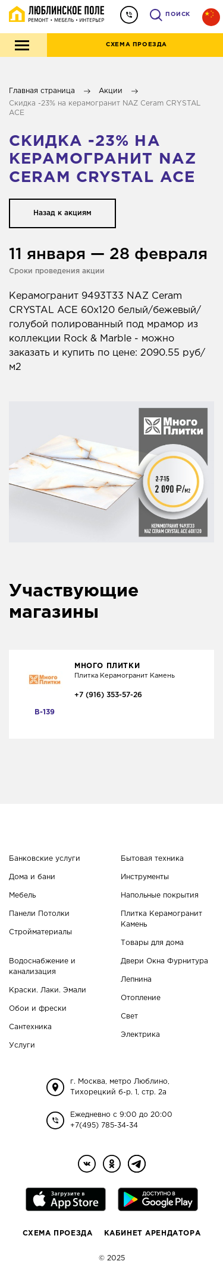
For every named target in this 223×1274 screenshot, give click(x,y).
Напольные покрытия (160, 895)
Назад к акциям (62, 213)
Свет (129, 1016)
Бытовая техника (152, 858)
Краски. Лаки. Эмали (47, 990)
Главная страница (42, 91)
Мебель (22, 895)
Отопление (141, 998)
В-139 (44, 712)
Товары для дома (152, 943)
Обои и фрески (38, 1008)
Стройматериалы (40, 932)
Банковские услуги (44, 858)
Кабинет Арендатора (152, 1233)
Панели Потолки (39, 914)
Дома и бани (32, 877)
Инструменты (145, 877)
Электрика (140, 1035)
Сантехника (30, 1027)
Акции (111, 91)
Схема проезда (58, 1233)
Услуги (22, 1045)
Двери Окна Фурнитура (164, 961)
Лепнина (136, 979)
